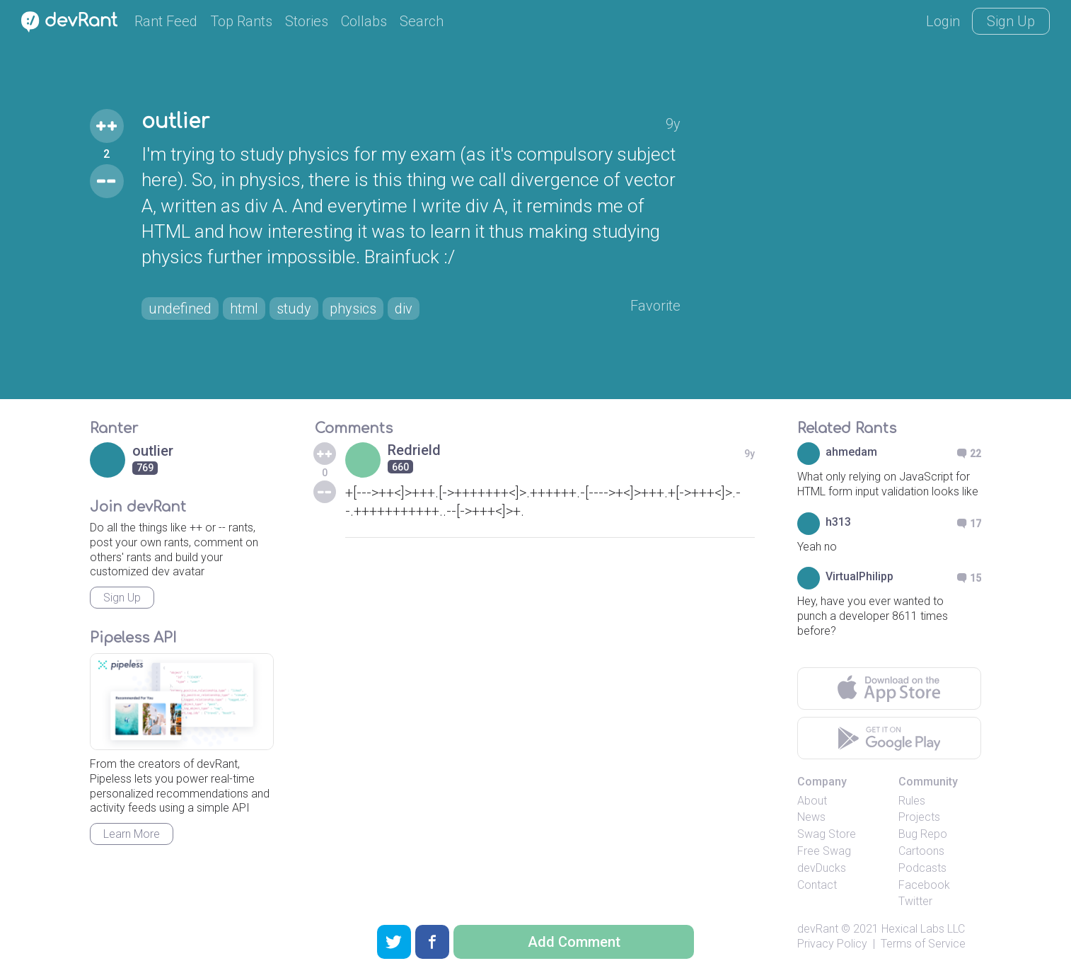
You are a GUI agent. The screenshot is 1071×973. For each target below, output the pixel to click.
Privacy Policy (832, 943)
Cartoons (921, 851)
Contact (817, 885)
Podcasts (922, 868)
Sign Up (1011, 21)
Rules (911, 800)
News (811, 817)
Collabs (364, 21)
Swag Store (826, 834)
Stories (306, 21)
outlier (175, 121)
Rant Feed (165, 21)
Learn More (131, 834)
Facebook (924, 885)
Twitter (915, 901)
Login (943, 21)
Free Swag (824, 851)
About (812, 800)
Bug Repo (922, 834)
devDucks (821, 868)
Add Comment (574, 941)
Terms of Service (923, 943)
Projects (919, 817)
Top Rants (241, 21)
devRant (817, 928)
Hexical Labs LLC (923, 928)
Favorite (655, 305)
